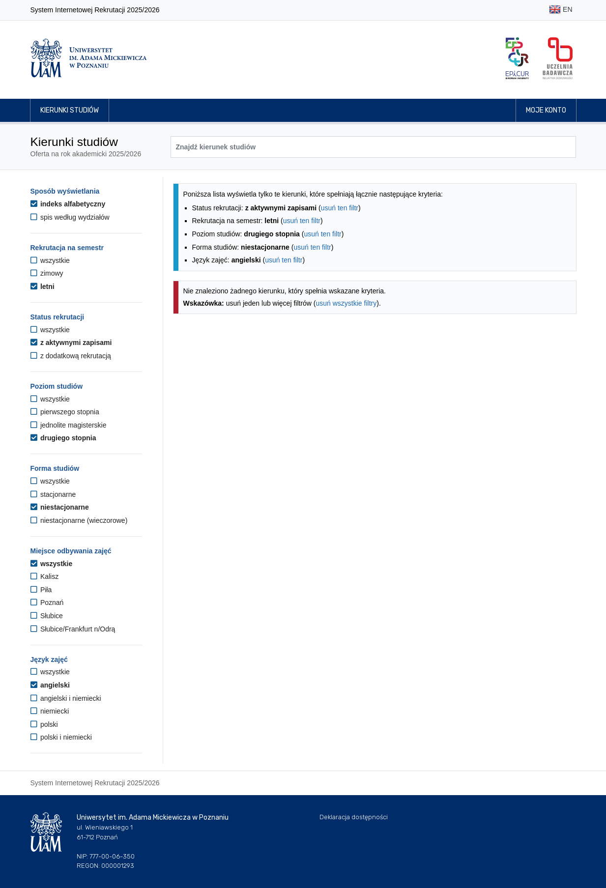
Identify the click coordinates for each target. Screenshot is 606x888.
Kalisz (44, 576)
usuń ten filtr (339, 208)
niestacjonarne (59, 507)
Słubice (46, 616)
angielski (50, 685)
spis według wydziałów (70, 217)
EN (560, 10)
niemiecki (49, 711)
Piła (41, 590)
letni (42, 286)
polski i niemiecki (61, 737)
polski (44, 724)
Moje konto (546, 110)
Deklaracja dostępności (353, 817)
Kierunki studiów (69, 110)
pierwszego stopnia (64, 412)
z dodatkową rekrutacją (70, 356)
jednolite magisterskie (68, 425)
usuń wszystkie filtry (346, 303)
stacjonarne (53, 494)
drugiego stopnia (63, 438)
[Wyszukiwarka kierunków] (373, 147)
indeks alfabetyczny (68, 204)
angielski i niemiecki (65, 698)
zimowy (46, 273)
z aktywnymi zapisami (71, 342)
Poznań (47, 602)
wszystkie (50, 260)
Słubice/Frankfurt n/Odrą (72, 629)
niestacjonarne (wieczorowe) (79, 520)
